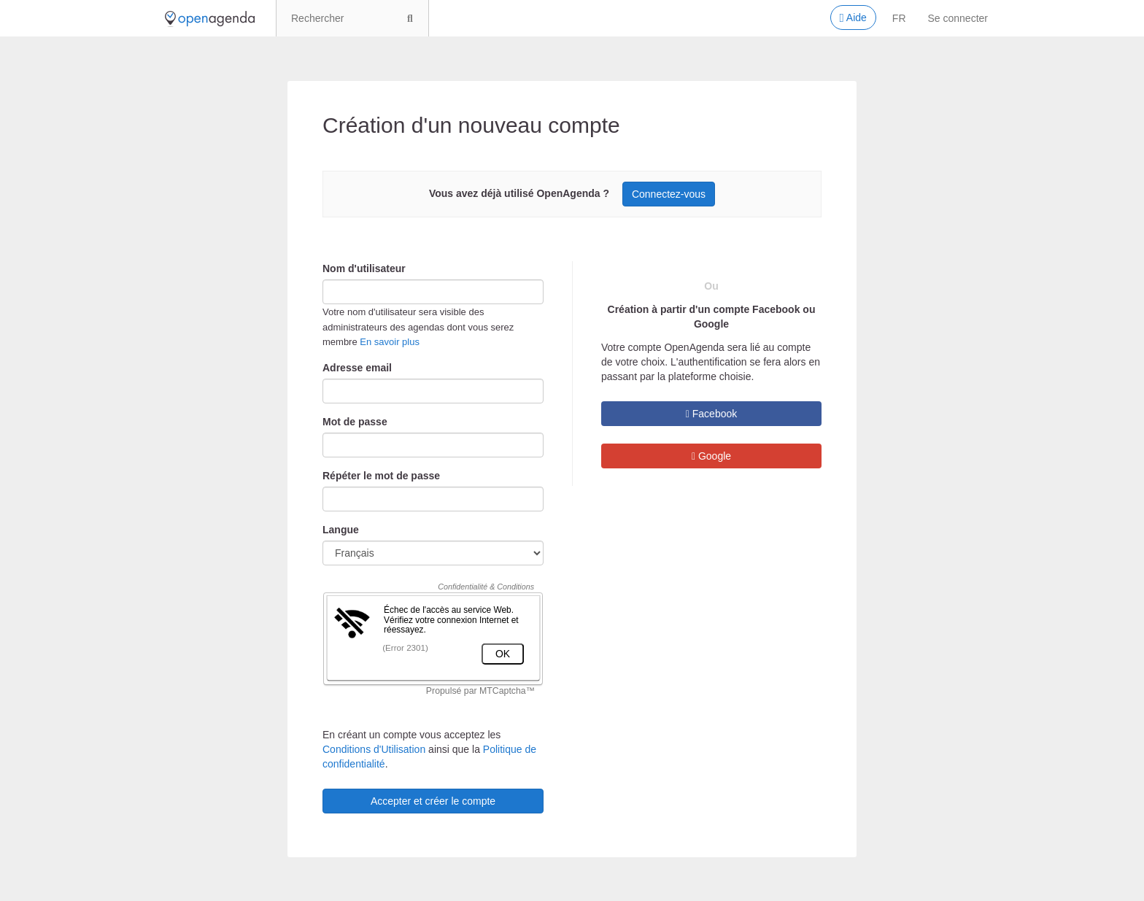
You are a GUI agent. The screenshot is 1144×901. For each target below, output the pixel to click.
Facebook (712, 413)
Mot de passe (354, 422)
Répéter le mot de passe (381, 476)
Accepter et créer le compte (433, 801)
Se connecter (958, 18)
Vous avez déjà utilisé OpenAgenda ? (519, 193)
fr (899, 18)
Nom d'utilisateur (364, 268)
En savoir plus (390, 341)
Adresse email (357, 368)
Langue (340, 529)
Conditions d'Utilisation (373, 749)
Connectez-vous (669, 194)
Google (711, 456)
